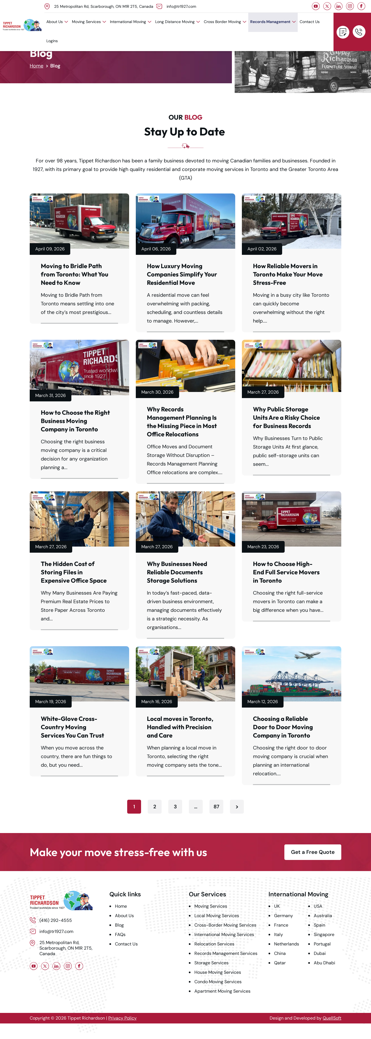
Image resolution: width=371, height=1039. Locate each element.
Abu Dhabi (324, 963)
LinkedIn (339, 6)
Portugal (322, 944)
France (281, 925)
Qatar (280, 963)
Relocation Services (214, 944)
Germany (283, 916)
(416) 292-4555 (359, 31)
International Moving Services (224, 934)
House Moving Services (217, 972)
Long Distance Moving (177, 21)
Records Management (273, 21)
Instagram (350, 6)
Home (36, 65)
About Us (57, 21)
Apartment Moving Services (222, 991)
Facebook (361, 6)
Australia (323, 916)
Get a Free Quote (343, 32)
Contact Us (310, 21)
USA (318, 906)
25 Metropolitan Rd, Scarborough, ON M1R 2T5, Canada (103, 6)
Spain (319, 925)
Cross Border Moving (225, 21)
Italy (278, 934)
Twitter (327, 6)
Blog (119, 925)
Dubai (320, 953)
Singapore (324, 934)
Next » (237, 807)
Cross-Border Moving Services (225, 925)
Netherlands (286, 944)
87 (216, 806)
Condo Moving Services (218, 982)
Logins (52, 40)
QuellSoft (332, 1018)
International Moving (130, 21)
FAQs (120, 934)
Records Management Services (225, 953)
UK (277, 906)
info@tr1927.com (181, 6)
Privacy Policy (122, 1018)
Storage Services (211, 963)
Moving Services (89, 21)
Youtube (316, 6)
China (280, 953)
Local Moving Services (216, 916)
